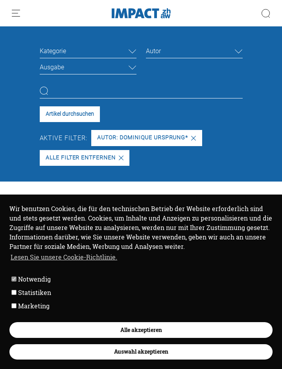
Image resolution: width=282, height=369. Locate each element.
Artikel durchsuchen (70, 114)
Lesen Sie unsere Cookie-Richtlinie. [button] (64, 257)
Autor (153, 51)
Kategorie (53, 51)
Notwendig (31, 279)
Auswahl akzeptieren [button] (141, 351)
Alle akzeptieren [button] (141, 330)
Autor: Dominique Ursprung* (146, 137)
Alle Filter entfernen (84, 157)
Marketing (30, 306)
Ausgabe (52, 67)
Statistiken (31, 292)
